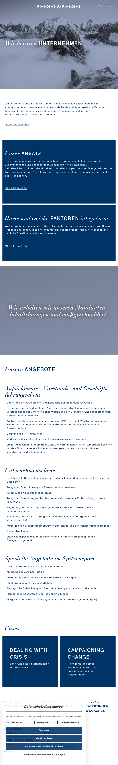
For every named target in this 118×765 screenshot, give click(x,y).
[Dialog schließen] (82, 723)
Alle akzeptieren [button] (44, 757)
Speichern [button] (44, 749)
